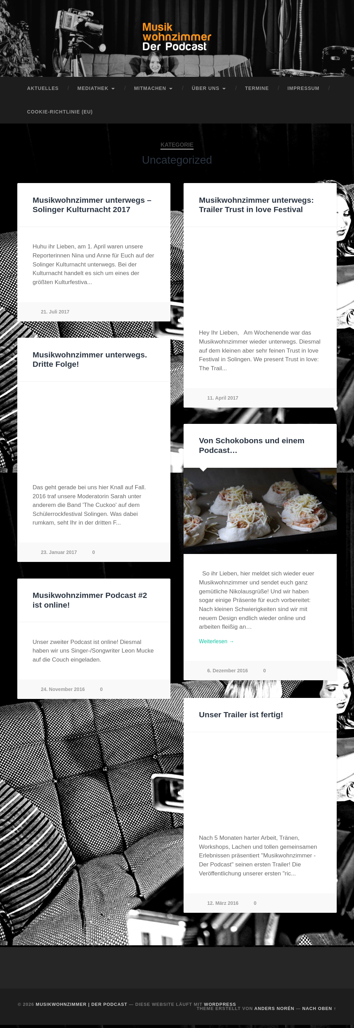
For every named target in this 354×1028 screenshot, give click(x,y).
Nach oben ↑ (319, 1011)
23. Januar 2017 (59, 555)
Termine (257, 91)
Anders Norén (274, 1011)
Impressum (303, 91)
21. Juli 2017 (55, 314)
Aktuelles (43, 91)
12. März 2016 (223, 906)
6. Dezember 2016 (228, 674)
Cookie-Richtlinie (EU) (60, 114)
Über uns (206, 91)
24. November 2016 (63, 691)
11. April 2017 (223, 400)
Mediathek (93, 91)
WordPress (220, 1007)
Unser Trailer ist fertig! (240, 717)
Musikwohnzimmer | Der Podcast (81, 1007)
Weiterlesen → (218, 645)
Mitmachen (150, 91)
